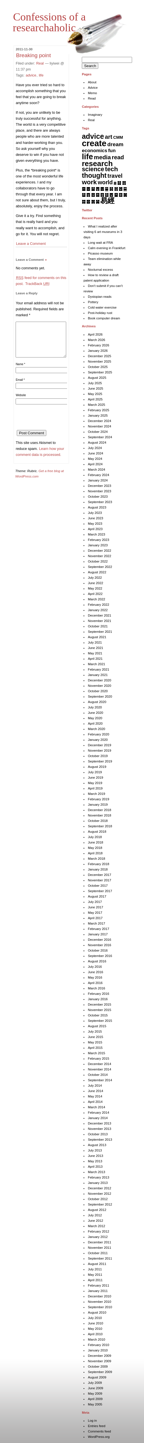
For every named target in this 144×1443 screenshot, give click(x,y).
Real (40, 63)
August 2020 (97, 702)
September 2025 (100, 372)
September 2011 (100, 1258)
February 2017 (98, 929)
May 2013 (95, 1161)
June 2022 (95, 583)
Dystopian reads (99, 296)
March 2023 (96, 534)
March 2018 (96, 858)
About (92, 82)
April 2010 (95, 1334)
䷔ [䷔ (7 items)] (93, 194)
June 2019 (95, 777)
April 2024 (95, 464)
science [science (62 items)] (93, 169)
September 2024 (100, 437)
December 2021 (99, 615)
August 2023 (97, 507)
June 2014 (95, 1091)
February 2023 (98, 539)
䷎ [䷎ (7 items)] (111, 188)
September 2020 (100, 696)
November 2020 (99, 685)
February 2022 (98, 604)
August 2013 (97, 1145)
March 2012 (96, 1226)
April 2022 (95, 594)
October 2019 (98, 756)
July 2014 (95, 1085)
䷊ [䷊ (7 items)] (93, 188)
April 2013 (95, 1166)
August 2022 (97, 572)
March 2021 (96, 664)
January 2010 (98, 1350)
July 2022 (95, 577)
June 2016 (95, 972)
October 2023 (98, 496)
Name (20, 371)
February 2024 (98, 475)
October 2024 (98, 431)
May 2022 (95, 588)
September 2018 (100, 826)
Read (92, 98)
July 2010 (95, 1318)
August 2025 (97, 377)
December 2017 (99, 874)
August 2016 (97, 961)
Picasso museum (100, 253)
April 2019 (95, 788)
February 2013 (98, 1177)
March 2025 (96, 404)
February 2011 (98, 1285)
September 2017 (100, 891)
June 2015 (95, 1037)
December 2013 (99, 1123)
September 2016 (100, 956)
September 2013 (100, 1139)
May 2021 (95, 653)
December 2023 (99, 485)
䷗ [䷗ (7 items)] (106, 194)
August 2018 (97, 831)
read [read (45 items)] (118, 157)
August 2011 (97, 1264)
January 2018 (98, 869)
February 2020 (98, 734)
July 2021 (95, 642)
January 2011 (98, 1291)
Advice (93, 87)
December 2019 (99, 745)
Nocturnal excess (100, 269)
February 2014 (98, 1112)
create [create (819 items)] (94, 143)
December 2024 (99, 421)
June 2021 (95, 648)
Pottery (93, 302)
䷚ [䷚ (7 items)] (120, 194)
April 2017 (95, 918)
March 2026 (96, 340)
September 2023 (100, 502)
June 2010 (95, 1323)
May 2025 (95, 394)
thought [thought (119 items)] (94, 175)
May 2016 (95, 977)
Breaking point (33, 55)
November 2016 (99, 945)
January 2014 (98, 1118)
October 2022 (98, 561)
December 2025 (99, 356)
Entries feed (96, 1426)
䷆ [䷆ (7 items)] (119, 182)
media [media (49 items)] (102, 157)
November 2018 (99, 815)
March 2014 (96, 1107)
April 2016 (95, 983)
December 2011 (99, 1242)
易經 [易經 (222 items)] (107, 200)
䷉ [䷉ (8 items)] (88, 188)
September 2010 (100, 1307)
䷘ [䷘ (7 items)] (111, 194)
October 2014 (98, 1074)
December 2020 (99, 680)
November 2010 (99, 1301)
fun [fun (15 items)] (112, 150)
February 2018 (98, 864)
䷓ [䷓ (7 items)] (88, 194)
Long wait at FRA (100, 242)
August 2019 (97, 766)
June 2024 (95, 453)
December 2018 (99, 810)
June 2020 (95, 712)
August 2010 (97, 1312)
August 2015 (97, 1026)
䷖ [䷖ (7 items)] (102, 194)
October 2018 (98, 820)
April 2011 (95, 1280)
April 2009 (95, 1399)
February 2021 (98, 669)
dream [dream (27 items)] (115, 144)
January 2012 (98, 1237)
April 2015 (95, 1047)
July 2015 (95, 1031)
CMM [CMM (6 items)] (118, 137)
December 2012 (99, 1188)
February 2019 (98, 799)
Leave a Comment (31, 243)
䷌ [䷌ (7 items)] (102, 188)
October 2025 (98, 367)
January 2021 (98, 675)
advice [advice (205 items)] (93, 136)
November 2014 (99, 1069)
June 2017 (95, 907)
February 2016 (98, 993)
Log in (92, 1420)
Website (21, 402)
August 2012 (97, 1210)
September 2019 (100, 761)
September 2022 (100, 566)
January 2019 (98, 804)
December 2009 (99, 1355)
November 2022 (99, 556)
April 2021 (95, 658)
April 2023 (95, 529)
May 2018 (95, 847)
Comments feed (99, 1431)
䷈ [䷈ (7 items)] (83, 188)
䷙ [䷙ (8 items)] (116, 194)
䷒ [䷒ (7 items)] (83, 194)
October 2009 (98, 1366)
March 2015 (96, 1053)
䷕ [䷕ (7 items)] (97, 194)
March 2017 (96, 923)
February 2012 (98, 1231)
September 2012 (100, 1204)
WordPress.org (99, 1436)
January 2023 (98, 545)
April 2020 (95, 723)
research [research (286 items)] (97, 163)
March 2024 (96, 469)
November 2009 (99, 1361)
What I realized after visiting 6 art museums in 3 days (103, 232)
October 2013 (98, 1134)
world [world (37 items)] (105, 182)
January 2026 (98, 350)
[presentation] (59, 426)
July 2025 (95, 383)
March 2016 (96, 988)
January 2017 (98, 934)
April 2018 (95, 853)
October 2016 (98, 950)
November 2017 (99, 880)
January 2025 (98, 415)
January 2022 (98, 610)
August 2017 (97, 896)
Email (20, 386)
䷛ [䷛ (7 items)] (125, 194)
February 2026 (98, 345)
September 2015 (100, 1020)
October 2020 (98, 691)
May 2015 (95, 1042)
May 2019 (95, 783)
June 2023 (95, 518)
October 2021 (98, 626)
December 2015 (99, 1004)
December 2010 (99, 1296)
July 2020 (95, 707)
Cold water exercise (102, 307)
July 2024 (95, 448)
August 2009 (97, 1377)
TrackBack (37, 284)
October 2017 (98, 885)
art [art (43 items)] (108, 137)
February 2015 (98, 1058)
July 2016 (95, 966)
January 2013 (98, 1182)
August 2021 (97, 637)
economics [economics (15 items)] (94, 150)
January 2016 (98, 999)
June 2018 (95, 842)
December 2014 (99, 1064)
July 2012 (95, 1215)
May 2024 (95, 458)
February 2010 (98, 1345)
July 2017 (95, 902)
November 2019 (99, 750)
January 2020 (98, 739)
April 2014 (95, 1101)
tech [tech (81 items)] (111, 169)
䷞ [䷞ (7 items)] (93, 201)
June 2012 (95, 1220)
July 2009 (95, 1382)
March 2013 (96, 1172)
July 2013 (95, 1150)
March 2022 (96, 599)
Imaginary (95, 114)
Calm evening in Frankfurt (106, 248)
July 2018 (95, 837)
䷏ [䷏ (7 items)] (116, 188)
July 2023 (95, 512)
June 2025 (95, 388)
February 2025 (98, 410)
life (41, 75)
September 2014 (100, 1080)
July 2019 (95, 772)
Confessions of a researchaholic (49, 22)
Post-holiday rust (100, 313)
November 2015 (99, 1010)
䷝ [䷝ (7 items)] (88, 201)
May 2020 (95, 718)
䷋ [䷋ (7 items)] (97, 188)
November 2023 (99, 491)
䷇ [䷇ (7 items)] (124, 182)
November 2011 (99, 1247)
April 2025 (95, 399)
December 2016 (99, 939)
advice (31, 75)
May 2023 (95, 523)
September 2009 (100, 1372)
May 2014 (95, 1096)
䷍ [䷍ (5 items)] (106, 189)
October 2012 (98, 1199)
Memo (92, 93)
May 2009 (95, 1393)
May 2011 (95, 1274)
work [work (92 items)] (89, 182)
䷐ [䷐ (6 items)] (120, 189)
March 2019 (96, 793)
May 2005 (95, 1404)
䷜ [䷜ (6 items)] (83, 201)
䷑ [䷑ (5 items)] (125, 189)
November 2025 (99, 361)
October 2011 (98, 1253)
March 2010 (96, 1339)
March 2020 (96, 729)
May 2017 (95, 912)
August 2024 (97, 442)
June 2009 (95, 1388)
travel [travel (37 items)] (114, 176)
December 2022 (99, 550)
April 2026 (95, 334)
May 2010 (95, 1328)
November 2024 (99, 426)
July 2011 (95, 1269)
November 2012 (99, 1193)
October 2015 (98, 1015)
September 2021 (100, 631)
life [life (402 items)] (87, 156)
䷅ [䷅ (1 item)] (115, 183)
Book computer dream (104, 318)
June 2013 (95, 1155)
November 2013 (99, 1128)
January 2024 (98, 480)
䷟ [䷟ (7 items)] (97, 201)
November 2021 (99, 621)
